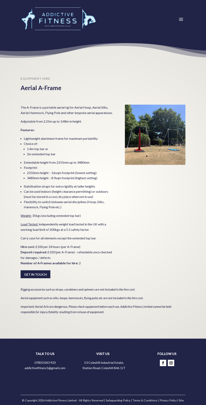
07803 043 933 (45, 362)
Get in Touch (35, 274)
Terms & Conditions (144, 400)
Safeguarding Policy (118, 400)
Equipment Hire (35, 80)
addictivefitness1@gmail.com (45, 368)
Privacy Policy (168, 400)
